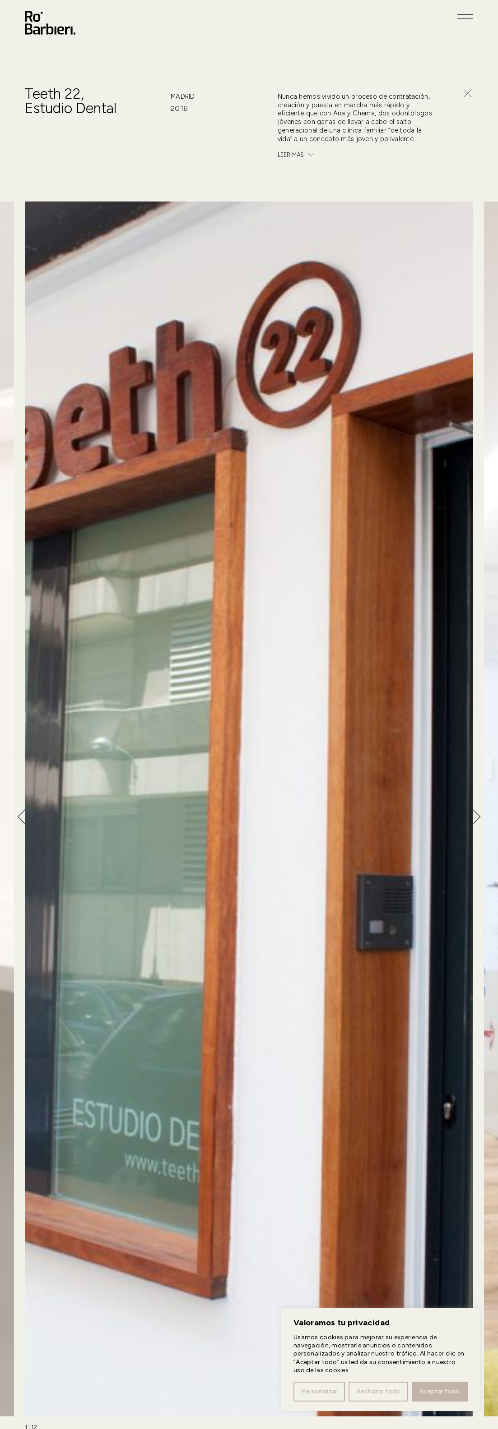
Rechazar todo (378, 1391)
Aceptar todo (439, 1391)
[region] (380, 1359)
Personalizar (319, 1391)
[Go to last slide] (18, 816)
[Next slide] (480, 816)
